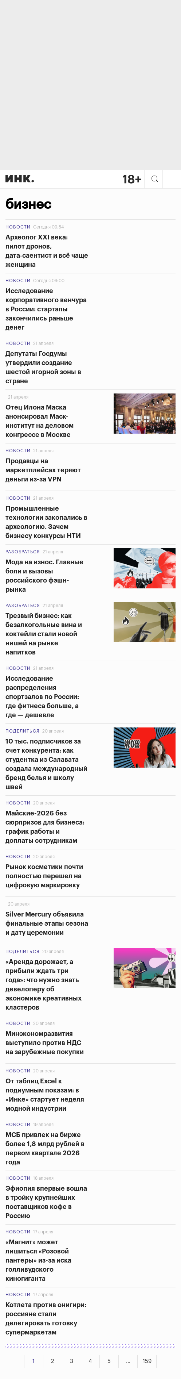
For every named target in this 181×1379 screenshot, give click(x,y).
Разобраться (22, 552)
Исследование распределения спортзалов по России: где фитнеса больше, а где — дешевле (42, 696)
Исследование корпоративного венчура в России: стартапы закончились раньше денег (46, 309)
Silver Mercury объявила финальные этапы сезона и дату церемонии (46, 923)
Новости (18, 227)
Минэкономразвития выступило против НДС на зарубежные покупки (44, 1042)
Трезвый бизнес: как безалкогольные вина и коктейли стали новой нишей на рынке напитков (43, 634)
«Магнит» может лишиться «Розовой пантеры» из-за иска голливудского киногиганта (38, 1260)
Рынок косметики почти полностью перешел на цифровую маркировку (44, 876)
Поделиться (22, 731)
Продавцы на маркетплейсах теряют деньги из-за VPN (43, 470)
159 (147, 1361)
